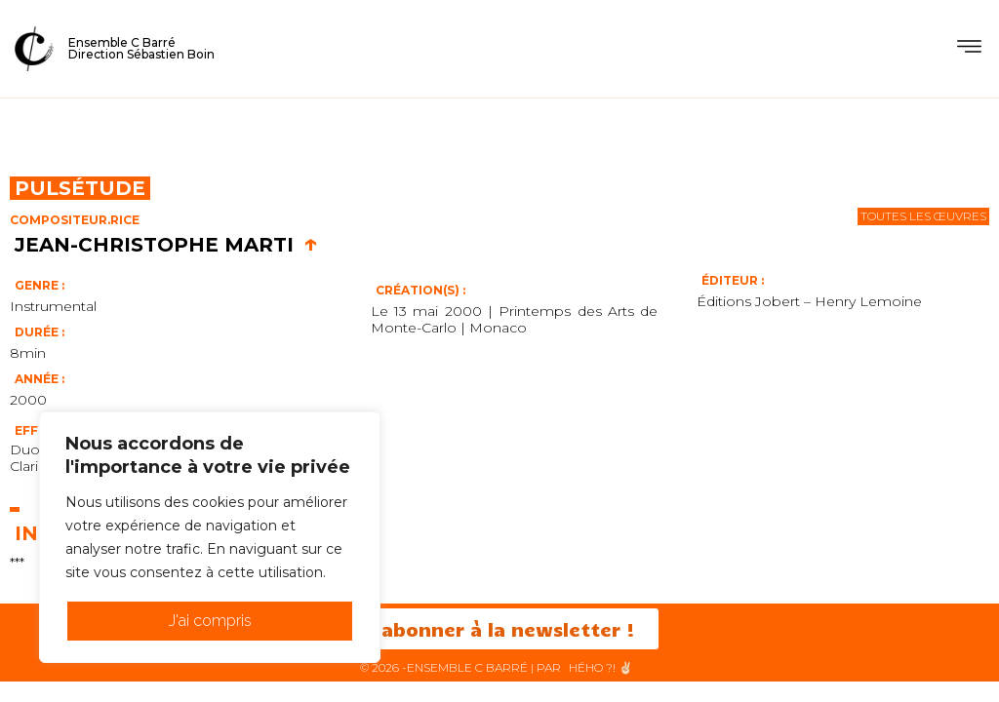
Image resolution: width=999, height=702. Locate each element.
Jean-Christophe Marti (166, 244)
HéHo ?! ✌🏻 (601, 667)
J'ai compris (210, 620)
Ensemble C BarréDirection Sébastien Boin (141, 48)
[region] (209, 537)
